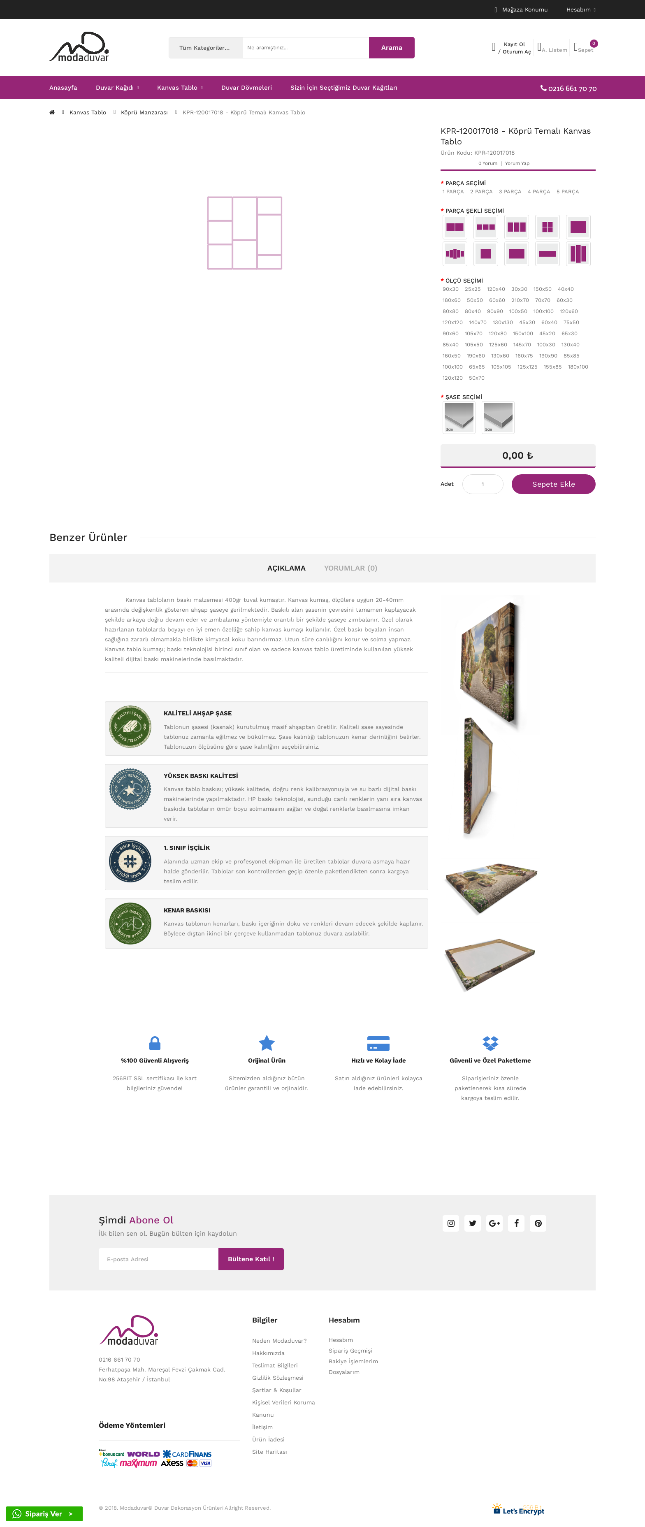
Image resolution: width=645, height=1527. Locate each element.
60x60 (497, 300)
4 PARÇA (539, 191)
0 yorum (487, 163)
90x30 (451, 289)
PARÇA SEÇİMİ (465, 183)
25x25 (473, 289)
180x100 (578, 367)
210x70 (520, 300)
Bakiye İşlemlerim (353, 1361)
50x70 (477, 378)
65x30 (569, 333)
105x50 (474, 344)
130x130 (503, 322)
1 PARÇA (453, 191)
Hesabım (341, 1340)
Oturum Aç (517, 52)
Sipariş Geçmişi (350, 1350)
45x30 (527, 322)
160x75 (524, 356)
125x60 (498, 344)
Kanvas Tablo (88, 112)
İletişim (262, 1427)
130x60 (500, 356)
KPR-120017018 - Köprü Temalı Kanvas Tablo (244, 112)
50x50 (475, 300)
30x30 (519, 289)
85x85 (572, 356)
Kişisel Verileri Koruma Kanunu (283, 1408)
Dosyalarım (344, 1372)
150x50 (543, 289)
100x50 (518, 311)
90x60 (451, 333)
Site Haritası (269, 1451)
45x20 (547, 333)
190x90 (548, 356)
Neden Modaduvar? (279, 1340)
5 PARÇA (568, 191)
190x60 (476, 356)
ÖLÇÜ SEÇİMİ (464, 280)
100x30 (546, 344)
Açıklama (286, 568)
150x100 (523, 333)
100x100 (544, 311)
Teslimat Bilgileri (275, 1365)
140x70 (478, 322)
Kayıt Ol (514, 44)
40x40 (566, 289)
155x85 (553, 367)
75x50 (571, 322)
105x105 (501, 367)
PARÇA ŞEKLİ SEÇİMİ (474, 210)
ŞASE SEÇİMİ (463, 397)
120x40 (496, 289)
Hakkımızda (268, 1353)
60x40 (549, 322)
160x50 (452, 356)
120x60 (569, 311)
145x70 (522, 344)
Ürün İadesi (268, 1439)
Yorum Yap (517, 163)
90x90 (495, 311)
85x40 (451, 344)
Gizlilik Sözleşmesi (278, 1377)
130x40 (570, 344)
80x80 (451, 311)
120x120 (453, 322)
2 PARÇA (481, 191)
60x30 (565, 300)
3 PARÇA (510, 191)
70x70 (542, 300)
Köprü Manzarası (144, 112)
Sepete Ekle (553, 484)
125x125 (527, 367)
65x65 (477, 367)
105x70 (474, 333)
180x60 (452, 300)
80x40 (473, 311)
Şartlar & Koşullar (277, 1390)
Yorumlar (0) (351, 568)
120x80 (498, 333)
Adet (447, 483)
